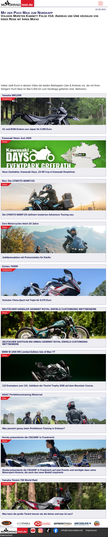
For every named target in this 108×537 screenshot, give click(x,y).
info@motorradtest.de (72, 530)
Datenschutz (6, 535)
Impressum (91, 530)
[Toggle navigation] (100, 3)
